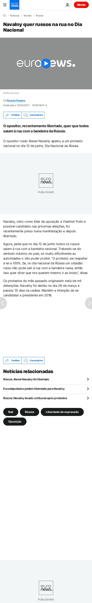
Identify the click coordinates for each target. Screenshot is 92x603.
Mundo (28, 15)
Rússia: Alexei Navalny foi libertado (26, 379)
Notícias (14, 15)
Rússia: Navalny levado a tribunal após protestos (35, 398)
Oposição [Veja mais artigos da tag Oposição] (14, 421)
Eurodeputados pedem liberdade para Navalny (33, 388)
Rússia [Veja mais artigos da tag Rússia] (29, 412)
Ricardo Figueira (16, 100)
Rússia (39, 15)
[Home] (4, 15)
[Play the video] (46, 63)
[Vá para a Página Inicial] (14, 5)
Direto (81, 4)
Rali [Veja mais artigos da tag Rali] (10, 412)
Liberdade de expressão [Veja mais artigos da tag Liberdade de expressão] (62, 412)
